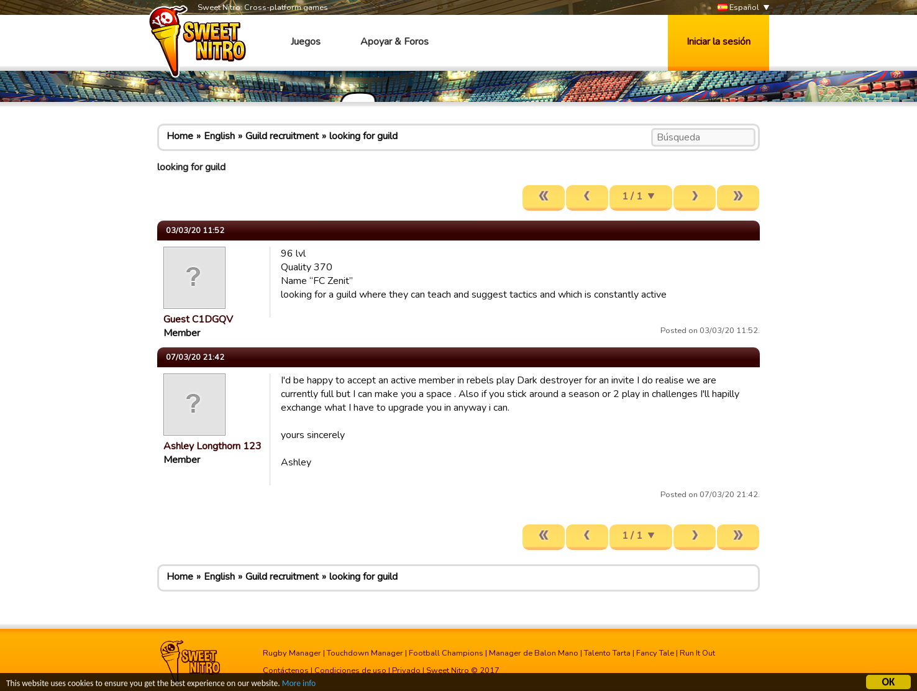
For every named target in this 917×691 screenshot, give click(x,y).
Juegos (306, 41)
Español (738, 8)
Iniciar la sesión (718, 41)
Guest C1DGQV (198, 319)
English (219, 136)
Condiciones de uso (350, 670)
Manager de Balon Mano (533, 653)
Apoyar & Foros (394, 41)
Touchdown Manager (365, 653)
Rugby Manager (292, 653)
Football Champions (446, 653)
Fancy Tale (655, 653)
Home (180, 136)
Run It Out (697, 653)
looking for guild (363, 136)
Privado (406, 670)
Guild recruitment (282, 136)
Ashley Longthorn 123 (212, 446)
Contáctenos (286, 670)
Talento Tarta (607, 653)
